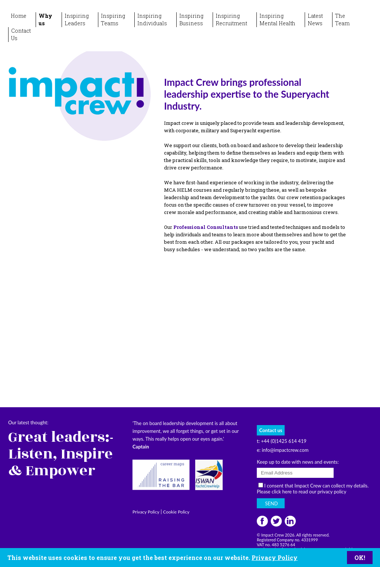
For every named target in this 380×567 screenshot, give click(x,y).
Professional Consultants (205, 227)
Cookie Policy (176, 512)
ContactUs (21, 34)
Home (18, 15)
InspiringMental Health (277, 19)
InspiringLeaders (77, 19)
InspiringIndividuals (152, 19)
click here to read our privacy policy (309, 492)
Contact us (270, 430)
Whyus (45, 19)
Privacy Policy (275, 557)
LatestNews (315, 19)
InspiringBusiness (191, 19)
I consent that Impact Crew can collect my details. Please (312, 489)
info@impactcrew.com (285, 450)
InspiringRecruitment (231, 19)
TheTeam (342, 19)
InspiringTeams (113, 19)
